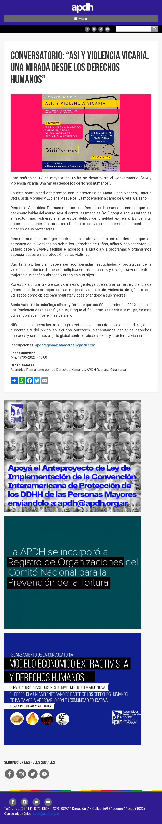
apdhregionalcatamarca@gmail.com (65, 345)
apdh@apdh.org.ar (46, 814)
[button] (81, 18)
